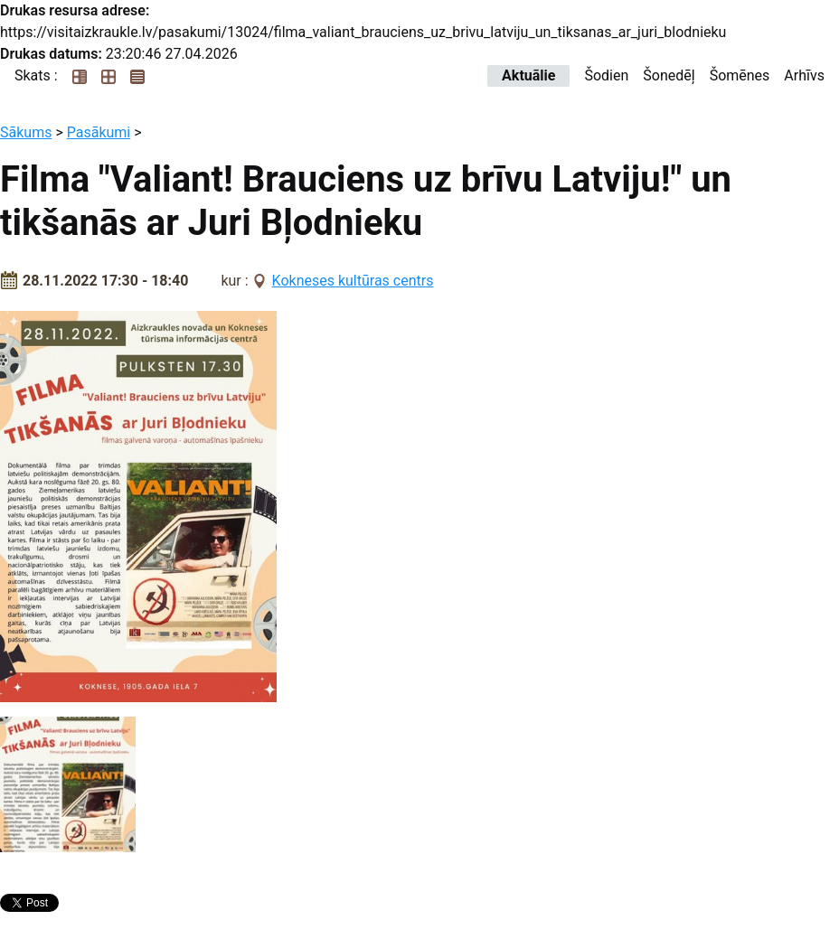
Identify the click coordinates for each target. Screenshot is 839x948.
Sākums (26, 132)
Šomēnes (740, 75)
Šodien (606, 75)
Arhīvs (804, 75)
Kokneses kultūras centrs (353, 280)
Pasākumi (99, 132)
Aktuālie (528, 75)
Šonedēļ (668, 75)
